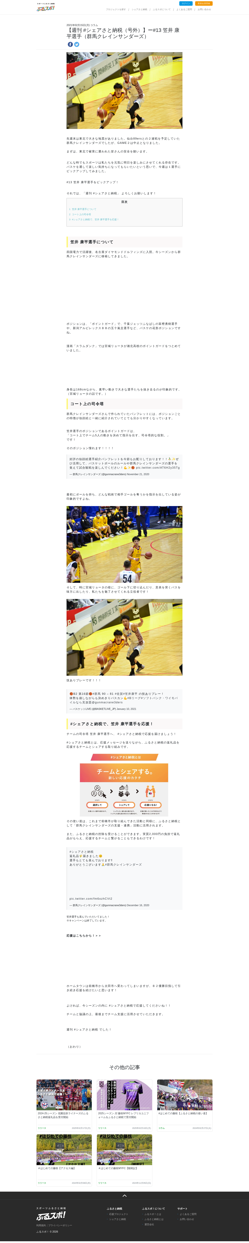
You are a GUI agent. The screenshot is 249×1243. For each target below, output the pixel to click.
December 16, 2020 (138, 905)
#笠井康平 (130, 693)
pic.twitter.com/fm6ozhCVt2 (91, 898)
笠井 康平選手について (82, 209)
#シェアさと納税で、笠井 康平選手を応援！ (94, 219)
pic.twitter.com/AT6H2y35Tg (158, 467)
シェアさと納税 (139, 9)
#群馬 (97, 693)
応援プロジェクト (118, 1215)
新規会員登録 (204, 3)
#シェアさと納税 (82, 851)
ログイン (186, 3)
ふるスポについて (162, 9)
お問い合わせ (204, 9)
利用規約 (41, 1227)
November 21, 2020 (138, 474)
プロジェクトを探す (116, 9)
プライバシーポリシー (60, 1227)
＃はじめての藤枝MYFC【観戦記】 (118, 1170)
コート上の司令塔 (80, 214)
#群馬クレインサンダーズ (123, 864)
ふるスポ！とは (153, 1215)
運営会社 (149, 1226)
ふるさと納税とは (154, 1221)
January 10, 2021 (126, 709)
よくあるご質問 (184, 9)
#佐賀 (119, 693)
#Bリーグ (134, 698)
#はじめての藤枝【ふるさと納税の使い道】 (183, 1114)
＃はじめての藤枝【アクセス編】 (57, 1170)
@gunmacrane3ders (107, 702)
